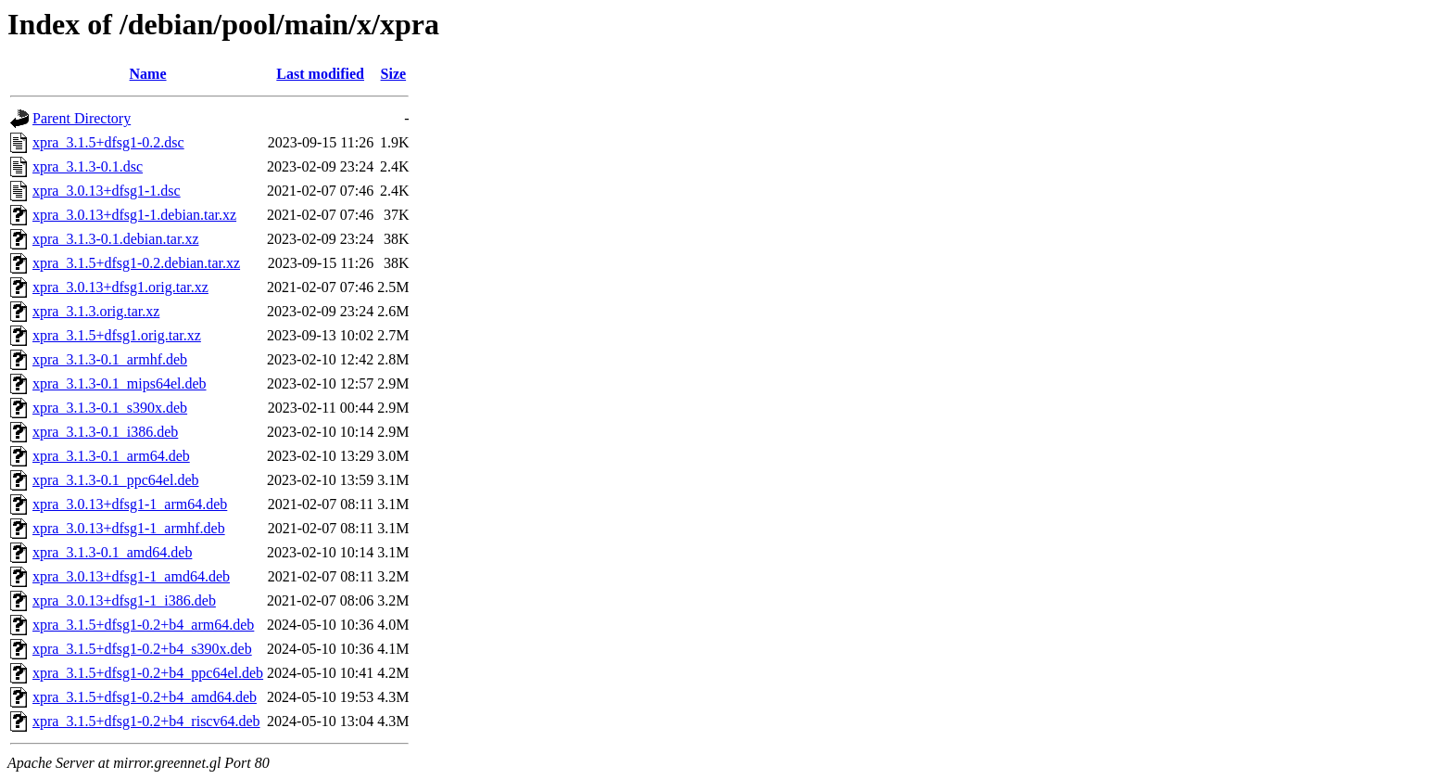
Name (148, 74)
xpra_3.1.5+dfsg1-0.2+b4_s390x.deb (142, 649)
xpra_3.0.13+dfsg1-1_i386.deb (124, 600)
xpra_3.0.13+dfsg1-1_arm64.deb (129, 504)
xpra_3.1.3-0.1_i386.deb (105, 432)
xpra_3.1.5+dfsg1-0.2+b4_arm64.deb (143, 624)
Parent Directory (81, 118)
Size (394, 74)
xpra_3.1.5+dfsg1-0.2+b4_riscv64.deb (146, 721)
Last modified (320, 74)
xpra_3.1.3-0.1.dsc (87, 166)
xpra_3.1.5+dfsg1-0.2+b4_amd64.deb (144, 697)
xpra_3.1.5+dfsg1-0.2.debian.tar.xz (136, 263)
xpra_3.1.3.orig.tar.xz (95, 311)
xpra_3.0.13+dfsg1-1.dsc (106, 190)
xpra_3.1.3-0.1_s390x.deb (109, 407)
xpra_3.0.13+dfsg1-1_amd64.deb (131, 576)
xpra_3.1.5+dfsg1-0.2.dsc (108, 142)
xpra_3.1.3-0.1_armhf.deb (109, 359)
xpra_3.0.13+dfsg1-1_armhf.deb (128, 528)
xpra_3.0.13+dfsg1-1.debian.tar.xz (134, 215)
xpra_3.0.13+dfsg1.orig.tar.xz (120, 287)
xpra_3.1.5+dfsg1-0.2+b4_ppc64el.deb (147, 673)
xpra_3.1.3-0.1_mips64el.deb (119, 383)
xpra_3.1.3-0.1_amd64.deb (112, 552)
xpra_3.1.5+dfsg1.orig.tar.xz (116, 335)
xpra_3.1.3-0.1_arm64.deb (111, 456)
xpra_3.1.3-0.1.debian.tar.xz (115, 239)
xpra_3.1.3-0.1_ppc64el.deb (115, 480)
